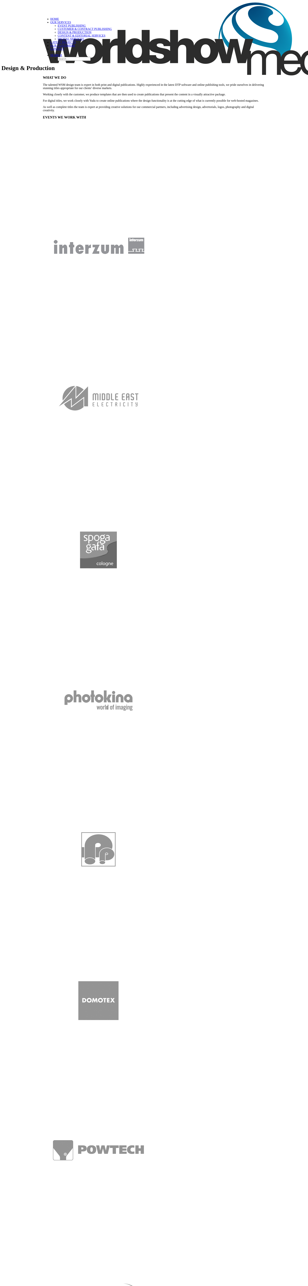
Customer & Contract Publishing (85, 28)
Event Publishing (72, 25)
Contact (57, 48)
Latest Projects (63, 42)
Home (54, 19)
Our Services (60, 22)
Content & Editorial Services (82, 35)
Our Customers (62, 45)
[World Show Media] (154, 7)
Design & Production (74, 32)
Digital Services (71, 38)
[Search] (56, 55)
